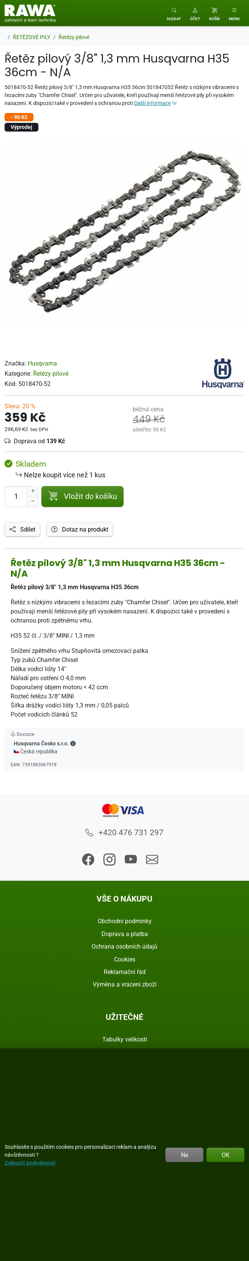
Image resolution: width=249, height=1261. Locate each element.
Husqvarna (42, 363)
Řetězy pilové (50, 373)
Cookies (124, 959)
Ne (184, 1155)
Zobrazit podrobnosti (30, 1162)
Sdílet (22, 529)
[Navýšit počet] (32, 491)
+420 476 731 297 (124, 832)
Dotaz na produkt (79, 529)
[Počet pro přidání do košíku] (16, 496)
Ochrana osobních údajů (124, 946)
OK (226, 1155)
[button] (195, 13)
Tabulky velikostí (124, 1039)
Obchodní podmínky (125, 921)
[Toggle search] (174, 13)
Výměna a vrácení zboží (125, 984)
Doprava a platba (125, 934)
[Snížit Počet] (32, 501)
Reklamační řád (125, 972)
